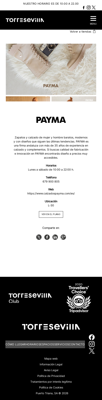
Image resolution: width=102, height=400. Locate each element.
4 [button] (56, 96)
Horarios (33, 344)
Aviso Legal (51, 370)
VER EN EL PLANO (51, 214)
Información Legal (51, 364)
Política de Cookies (51, 387)
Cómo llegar (15, 344)
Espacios (47, 344)
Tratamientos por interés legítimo (51, 381)
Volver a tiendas (83, 31)
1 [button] (46, 96)
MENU (93, 20)
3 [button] (53, 96)
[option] (51, 72)
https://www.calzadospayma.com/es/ (51, 193)
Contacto (77, 344)
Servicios (61, 344)
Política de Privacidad (51, 375)
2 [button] (49, 96)
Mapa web (51, 358)
